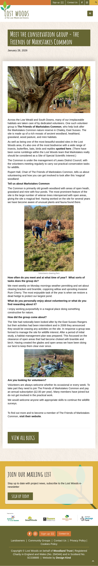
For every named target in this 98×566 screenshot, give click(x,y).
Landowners (18, 540)
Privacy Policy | (78, 540)
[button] (90, 13)
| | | (49, 542)
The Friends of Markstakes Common (39, 126)
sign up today (20, 496)
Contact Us (60, 540)
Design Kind (63, 557)
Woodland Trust (63, 550)
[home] (14, 9)
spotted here (63, 148)
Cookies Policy (49, 544)
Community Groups (39, 540)
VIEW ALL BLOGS (23, 437)
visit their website (30, 416)
